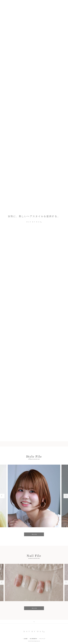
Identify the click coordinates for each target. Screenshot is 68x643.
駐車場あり (46, 321)
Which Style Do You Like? (18, 79)
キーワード (16, 305)
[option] (34, 80)
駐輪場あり (15, 324)
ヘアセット (41, 324)
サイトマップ (42, 638)
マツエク (38, 321)
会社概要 (25, 638)
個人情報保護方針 (33, 638)
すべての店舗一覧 (25, 333)
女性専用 (49, 324)
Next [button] (64, 79)
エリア (34, 305)
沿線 (52, 305)
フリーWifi (15, 328)
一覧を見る (34, 283)
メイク (31, 321)
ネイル (25, 321)
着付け (34, 324)
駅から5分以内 (16, 321)
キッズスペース (25, 324)
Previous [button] (59, 79)
